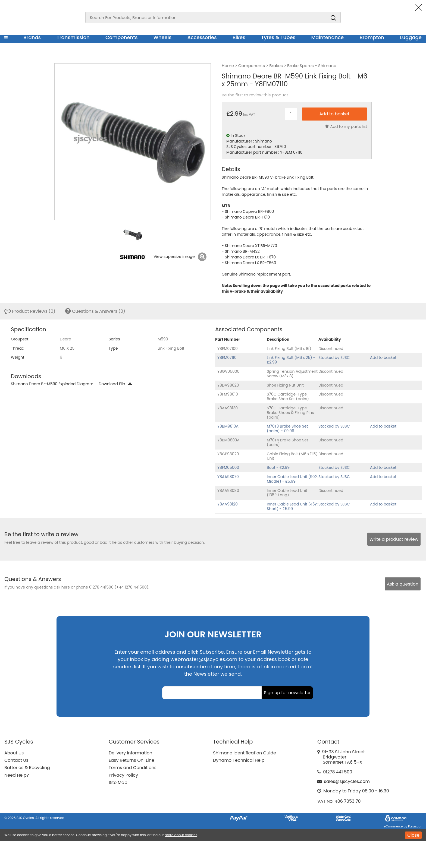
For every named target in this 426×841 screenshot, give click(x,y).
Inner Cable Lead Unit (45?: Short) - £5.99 (292, 506)
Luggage (411, 37)
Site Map (118, 782)
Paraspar (415, 826)
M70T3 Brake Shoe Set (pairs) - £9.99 (287, 428)
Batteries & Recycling (27, 767)
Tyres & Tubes (278, 37)
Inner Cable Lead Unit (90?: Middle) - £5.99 (292, 479)
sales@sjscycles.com (347, 781)
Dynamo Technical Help (239, 760)
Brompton (372, 37)
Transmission (73, 37)
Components (121, 37)
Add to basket (383, 357)
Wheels (162, 37)
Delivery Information (130, 753)
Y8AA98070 (228, 476)
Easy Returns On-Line (131, 760)
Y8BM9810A (228, 426)
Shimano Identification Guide (244, 753)
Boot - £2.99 (278, 467)
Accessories (202, 37)
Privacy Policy (123, 775)
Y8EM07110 (226, 357)
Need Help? (16, 775)
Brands (32, 37)
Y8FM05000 (228, 467)
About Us (14, 753)
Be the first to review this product (255, 95)
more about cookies (181, 835)
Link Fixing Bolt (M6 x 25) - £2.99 (291, 360)
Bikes (239, 37)
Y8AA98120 (227, 504)
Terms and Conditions (132, 767)
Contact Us (16, 760)
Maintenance (327, 37)
